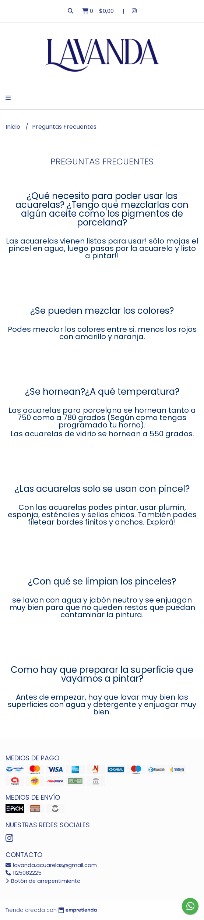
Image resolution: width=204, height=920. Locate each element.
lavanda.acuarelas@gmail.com (51, 865)
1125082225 (24, 873)
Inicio (14, 126)
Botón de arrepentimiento (43, 881)
